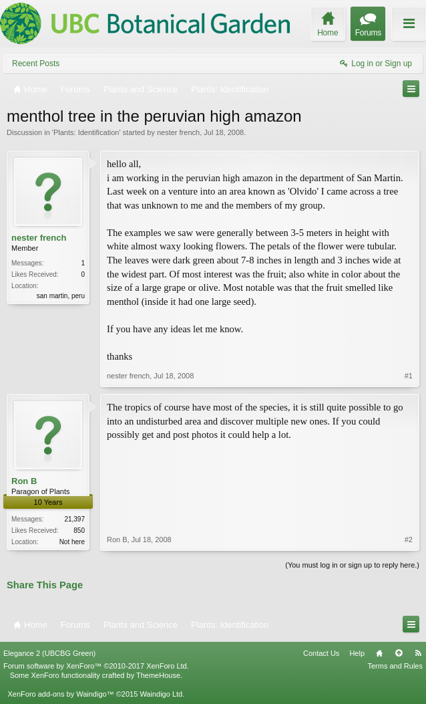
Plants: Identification (86, 132)
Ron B (24, 481)
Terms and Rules (395, 666)
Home (379, 653)
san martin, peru (61, 296)
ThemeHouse (158, 675)
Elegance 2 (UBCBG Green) (49, 653)
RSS (418, 653)
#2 (409, 540)
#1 (409, 376)
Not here (72, 542)
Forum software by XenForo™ (96, 666)
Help (357, 653)
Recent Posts (35, 63)
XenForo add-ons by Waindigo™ (60, 694)
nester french (178, 132)
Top (398, 653)
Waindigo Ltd (161, 694)
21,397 (74, 519)
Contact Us (321, 653)
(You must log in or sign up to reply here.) (352, 565)
